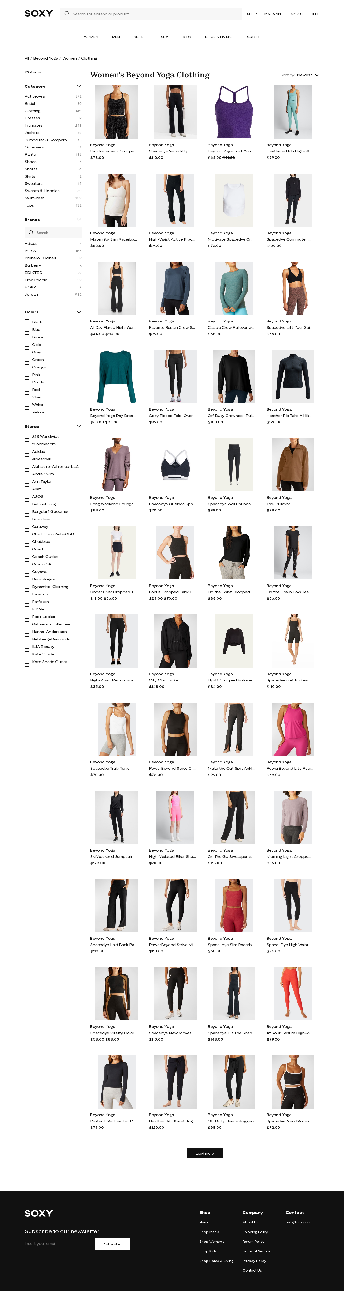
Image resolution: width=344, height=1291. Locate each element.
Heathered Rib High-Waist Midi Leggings (289, 151)
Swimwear (34, 198)
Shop (252, 14)
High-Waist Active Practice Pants (172, 239)
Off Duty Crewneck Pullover (231, 415)
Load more (205, 1153)
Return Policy (254, 1241)
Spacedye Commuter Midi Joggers (289, 239)
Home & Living (218, 37)
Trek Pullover (278, 503)
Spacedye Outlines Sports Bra (172, 503)
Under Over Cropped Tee (113, 592)
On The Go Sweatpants (230, 856)
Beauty (253, 37)
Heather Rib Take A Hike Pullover (289, 415)
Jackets (32, 132)
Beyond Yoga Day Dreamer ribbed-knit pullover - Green (113, 415)
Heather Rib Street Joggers (172, 1121)
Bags (164, 37)
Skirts (30, 176)
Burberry (33, 265)
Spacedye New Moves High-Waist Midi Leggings (172, 1032)
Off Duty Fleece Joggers (231, 1121)
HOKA (31, 287)
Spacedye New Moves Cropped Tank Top (289, 1121)
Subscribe (112, 1244)
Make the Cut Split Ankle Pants (231, 768)
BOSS (30, 250)
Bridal (30, 103)
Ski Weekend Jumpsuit (111, 856)
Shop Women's (212, 1241)
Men (116, 37)
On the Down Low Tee (287, 592)
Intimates (34, 125)
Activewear (35, 96)
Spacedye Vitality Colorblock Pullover (113, 1032)
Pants (30, 154)
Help (315, 14)
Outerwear (35, 147)
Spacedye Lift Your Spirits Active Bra (289, 327)
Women (91, 37)
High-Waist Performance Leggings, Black (113, 680)
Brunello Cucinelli (40, 258)
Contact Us (252, 1270)
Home (204, 1222)
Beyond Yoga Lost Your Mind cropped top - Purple (231, 151)
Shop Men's (209, 1232)
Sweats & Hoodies (42, 190)
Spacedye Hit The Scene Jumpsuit (231, 1032)
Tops (29, 205)
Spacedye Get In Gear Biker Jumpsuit (289, 680)
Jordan (31, 294)
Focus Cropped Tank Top (172, 592)
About (296, 14)
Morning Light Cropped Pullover (289, 856)
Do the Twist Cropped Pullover (231, 592)
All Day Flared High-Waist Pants (113, 327)
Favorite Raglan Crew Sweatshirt (172, 327)
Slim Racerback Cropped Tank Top (113, 151)
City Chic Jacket (164, 680)
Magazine (273, 14)
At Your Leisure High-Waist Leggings (289, 1032)
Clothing (33, 110)
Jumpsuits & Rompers (46, 139)
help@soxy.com (299, 1222)
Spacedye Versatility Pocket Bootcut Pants (172, 151)
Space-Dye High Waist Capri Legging (289, 944)
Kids (187, 37)
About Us (251, 1222)
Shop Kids (208, 1251)
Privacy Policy (254, 1261)
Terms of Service (256, 1251)
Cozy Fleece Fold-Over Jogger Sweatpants (172, 415)
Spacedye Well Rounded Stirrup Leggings (231, 503)
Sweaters (34, 183)
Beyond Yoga (45, 58)
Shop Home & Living (216, 1261)
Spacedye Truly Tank (109, 768)
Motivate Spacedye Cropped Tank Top (231, 239)
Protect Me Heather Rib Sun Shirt (113, 1121)
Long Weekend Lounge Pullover (113, 503)
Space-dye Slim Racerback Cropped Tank (231, 944)
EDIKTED (33, 272)
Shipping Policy (255, 1232)
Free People (36, 279)
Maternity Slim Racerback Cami (113, 239)
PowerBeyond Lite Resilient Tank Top (289, 768)
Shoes (140, 37)
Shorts (31, 169)
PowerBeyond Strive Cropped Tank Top (172, 768)
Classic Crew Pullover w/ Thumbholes (231, 327)
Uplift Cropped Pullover (230, 680)
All (27, 58)
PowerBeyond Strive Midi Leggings (172, 944)
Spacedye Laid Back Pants (113, 944)
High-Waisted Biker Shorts (172, 856)
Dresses (32, 118)
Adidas (31, 243)
